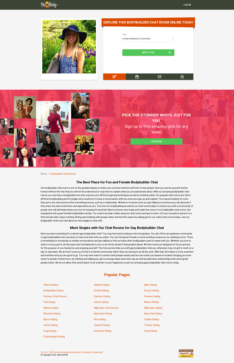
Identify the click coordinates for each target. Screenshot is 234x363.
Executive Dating (102, 330)
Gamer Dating (101, 302)
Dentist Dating (101, 290)
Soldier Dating (151, 319)
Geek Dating (150, 330)
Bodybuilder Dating (53, 290)
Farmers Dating (102, 296)
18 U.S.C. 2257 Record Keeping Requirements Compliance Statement (72, 352)
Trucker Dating (152, 325)
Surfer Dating (51, 325)
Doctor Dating (151, 290)
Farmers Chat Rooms (55, 296)
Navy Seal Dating (153, 313)
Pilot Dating (100, 319)
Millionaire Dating (153, 307)
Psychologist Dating (54, 336)
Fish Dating (49, 302)
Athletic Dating (101, 284)
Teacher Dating (102, 325)
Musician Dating (52, 313)
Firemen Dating (152, 296)
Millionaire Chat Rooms (106, 307)
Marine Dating (151, 302)
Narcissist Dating (103, 313)
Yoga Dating (50, 330)
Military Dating (51, 307)
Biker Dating (150, 284)
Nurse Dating (50, 319)
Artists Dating (51, 284)
